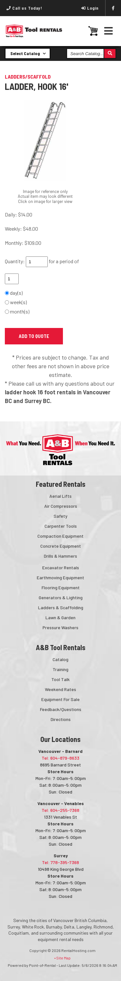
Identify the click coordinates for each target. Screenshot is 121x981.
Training (60, 669)
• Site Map (62, 958)
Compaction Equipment (60, 536)
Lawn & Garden (60, 617)
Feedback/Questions (60, 709)
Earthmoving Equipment (60, 577)
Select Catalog (28, 53)
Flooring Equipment (61, 587)
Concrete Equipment (60, 546)
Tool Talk (60, 679)
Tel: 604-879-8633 (60, 758)
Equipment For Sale (60, 699)
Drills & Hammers (60, 556)
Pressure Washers (60, 627)
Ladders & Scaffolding (60, 607)
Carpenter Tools (61, 526)
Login (90, 8)
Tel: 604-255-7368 (60, 810)
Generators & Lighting (61, 597)
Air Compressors (60, 506)
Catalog (60, 659)
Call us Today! (24, 8)
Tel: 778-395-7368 (60, 862)
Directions (61, 719)
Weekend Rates (60, 689)
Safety (60, 516)
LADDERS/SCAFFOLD (28, 76)
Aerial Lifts (60, 496)
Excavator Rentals (60, 567)
